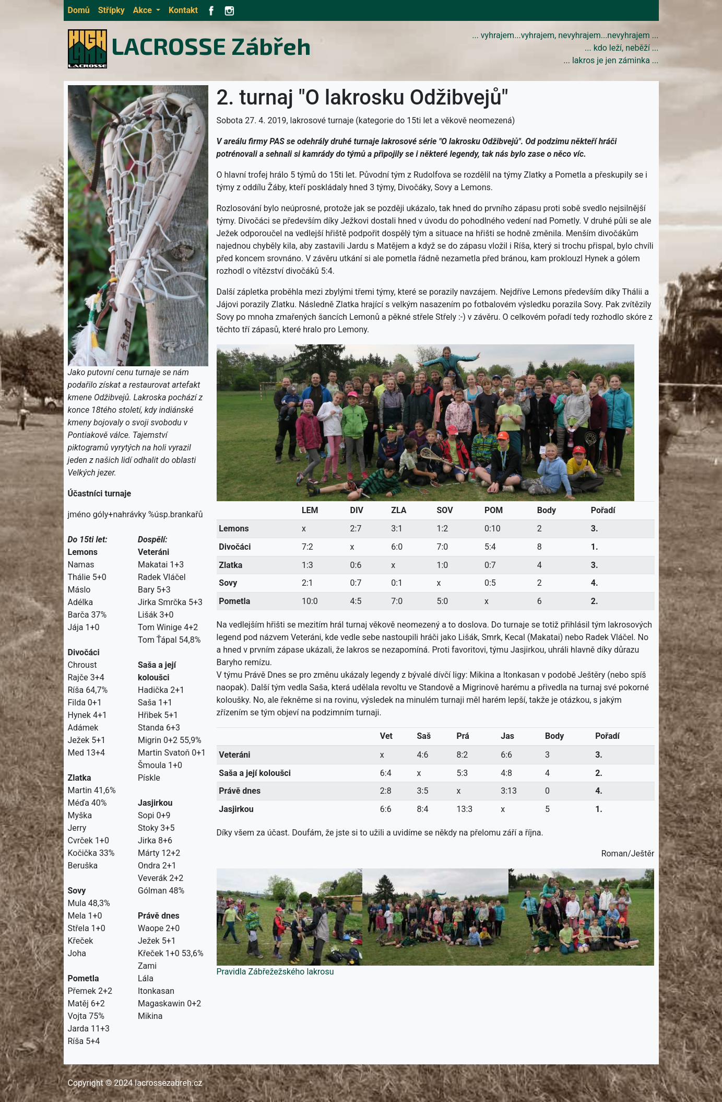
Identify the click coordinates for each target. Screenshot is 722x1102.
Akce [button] (143, 10)
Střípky (111, 10)
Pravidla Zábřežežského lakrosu (275, 972)
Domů (79, 10)
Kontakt (183, 10)
